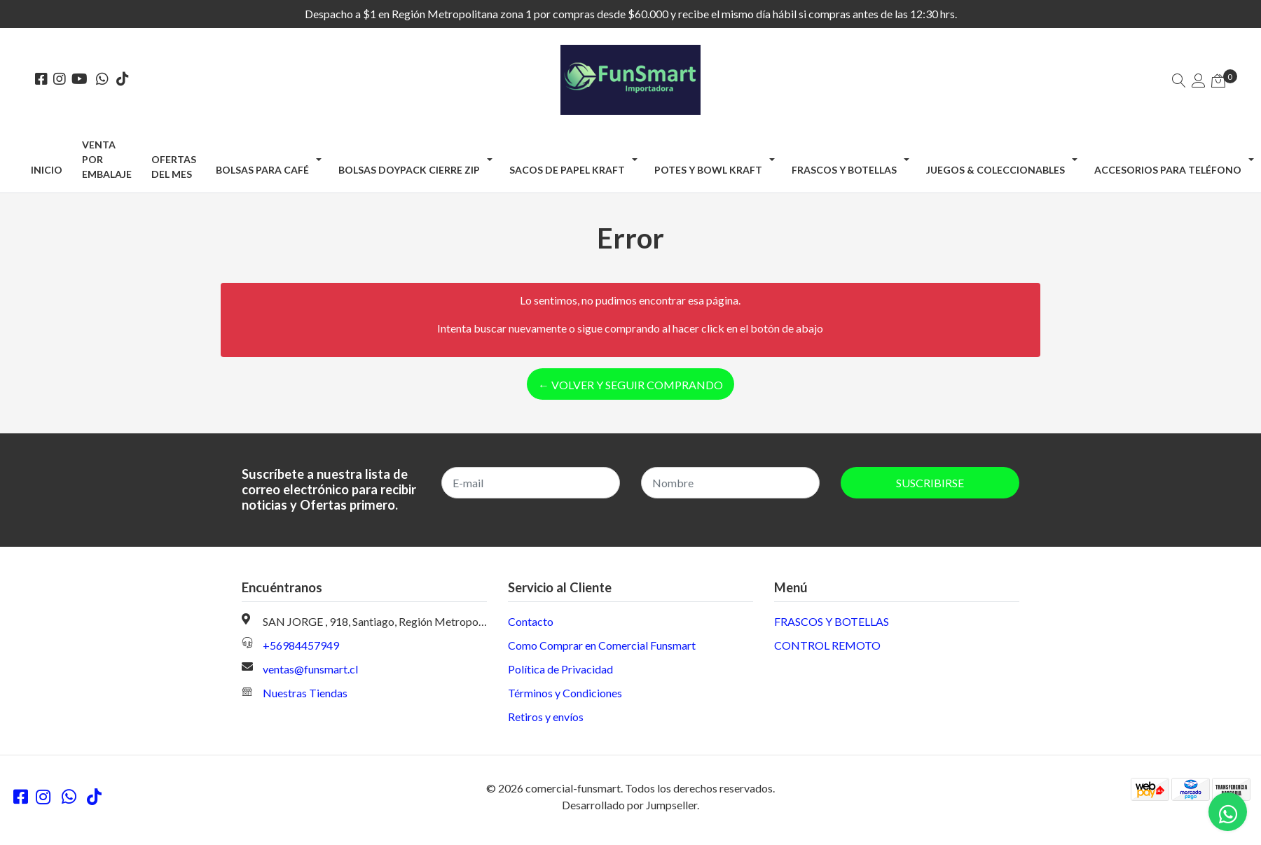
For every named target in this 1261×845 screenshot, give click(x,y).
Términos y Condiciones (565, 692)
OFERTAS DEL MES (173, 166)
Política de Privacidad (560, 669)
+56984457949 (301, 645)
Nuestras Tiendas (305, 692)
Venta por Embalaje (107, 159)
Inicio (46, 170)
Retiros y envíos (546, 716)
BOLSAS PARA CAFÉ (262, 170)
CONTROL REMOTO (827, 645)
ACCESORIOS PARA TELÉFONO (1167, 170)
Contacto (530, 621)
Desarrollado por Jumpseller (629, 804)
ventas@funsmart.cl (310, 669)
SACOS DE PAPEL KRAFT (567, 170)
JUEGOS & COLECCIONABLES (995, 170)
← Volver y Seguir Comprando (630, 384)
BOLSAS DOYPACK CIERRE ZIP (409, 170)
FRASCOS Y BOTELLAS (844, 170)
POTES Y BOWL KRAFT (708, 170)
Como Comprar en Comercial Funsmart (602, 645)
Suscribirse (930, 482)
